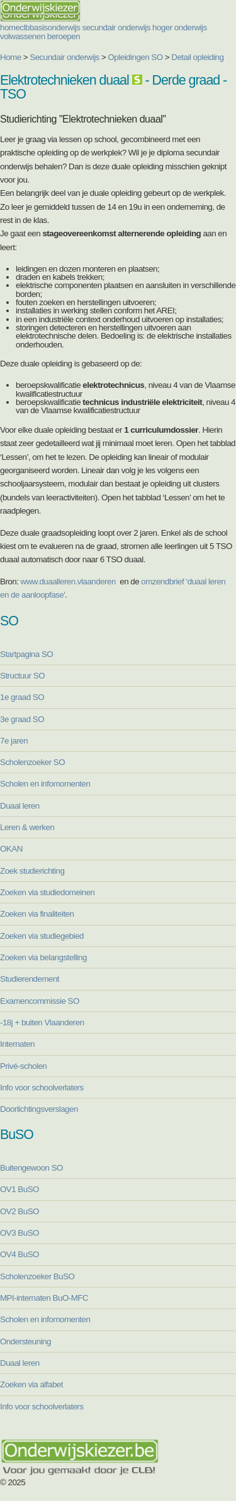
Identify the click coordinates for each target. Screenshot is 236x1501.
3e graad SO (22, 719)
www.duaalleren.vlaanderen (68, 581)
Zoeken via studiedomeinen (47, 892)
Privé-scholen (23, 1066)
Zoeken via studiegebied (42, 936)
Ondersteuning (25, 1341)
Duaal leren (20, 806)
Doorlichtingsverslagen (39, 1109)
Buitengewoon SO (31, 1167)
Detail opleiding (197, 57)
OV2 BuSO (19, 1211)
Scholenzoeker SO (32, 762)
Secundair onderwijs (64, 57)
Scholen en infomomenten (45, 783)
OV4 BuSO (19, 1254)
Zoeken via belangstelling (43, 957)
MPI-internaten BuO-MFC (44, 1298)
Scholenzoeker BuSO (37, 1276)
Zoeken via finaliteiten (37, 914)
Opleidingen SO (135, 57)
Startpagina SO (26, 654)
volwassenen (22, 36)
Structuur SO (22, 675)
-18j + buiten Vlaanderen (42, 1022)
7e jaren (14, 740)
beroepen (63, 36)
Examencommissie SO (39, 1001)
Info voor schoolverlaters (42, 1087)
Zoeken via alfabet (31, 1384)
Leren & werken (27, 827)
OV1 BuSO (19, 1189)
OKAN (11, 848)
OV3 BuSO (19, 1233)
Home (10, 57)
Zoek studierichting (32, 871)
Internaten (17, 1044)
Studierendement (29, 979)
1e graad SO (22, 697)
